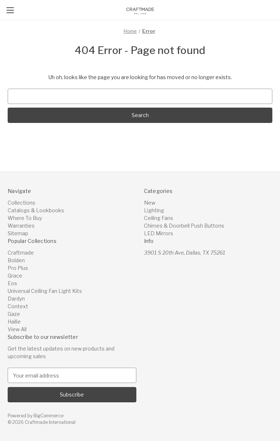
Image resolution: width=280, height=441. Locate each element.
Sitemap (18, 233)
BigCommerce (48, 415)
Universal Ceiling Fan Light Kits (45, 291)
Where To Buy (25, 218)
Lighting (154, 210)
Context (18, 306)
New (149, 203)
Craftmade (21, 252)
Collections (21, 203)
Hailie (14, 321)
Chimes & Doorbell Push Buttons (184, 226)
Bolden (16, 260)
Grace (15, 275)
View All (17, 329)
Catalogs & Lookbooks (36, 210)
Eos (12, 283)
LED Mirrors (158, 233)
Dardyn (16, 298)
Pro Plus (18, 268)
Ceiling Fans (158, 218)
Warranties (21, 226)
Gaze (14, 314)
